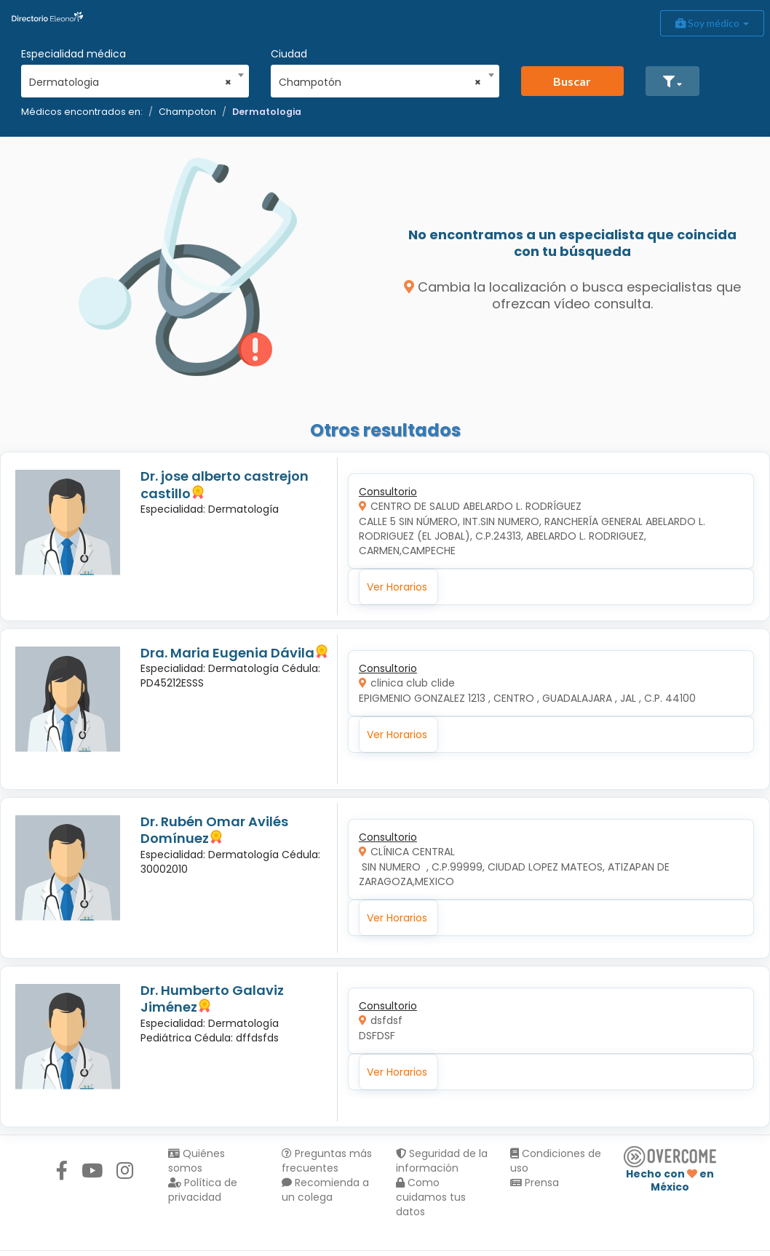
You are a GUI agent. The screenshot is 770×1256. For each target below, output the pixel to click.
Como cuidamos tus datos (431, 1197)
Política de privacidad (202, 1189)
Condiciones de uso (555, 1160)
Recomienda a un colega (325, 1189)
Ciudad (289, 54)
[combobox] (130, 78)
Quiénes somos (196, 1160)
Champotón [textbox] (380, 82)
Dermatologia (266, 111)
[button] (672, 81)
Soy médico (712, 23)
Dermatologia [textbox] (130, 82)
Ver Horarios (397, 587)
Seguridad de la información (442, 1160)
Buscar (572, 81)
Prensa (534, 1182)
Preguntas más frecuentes (327, 1160)
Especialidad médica (73, 54)
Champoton (187, 111)
